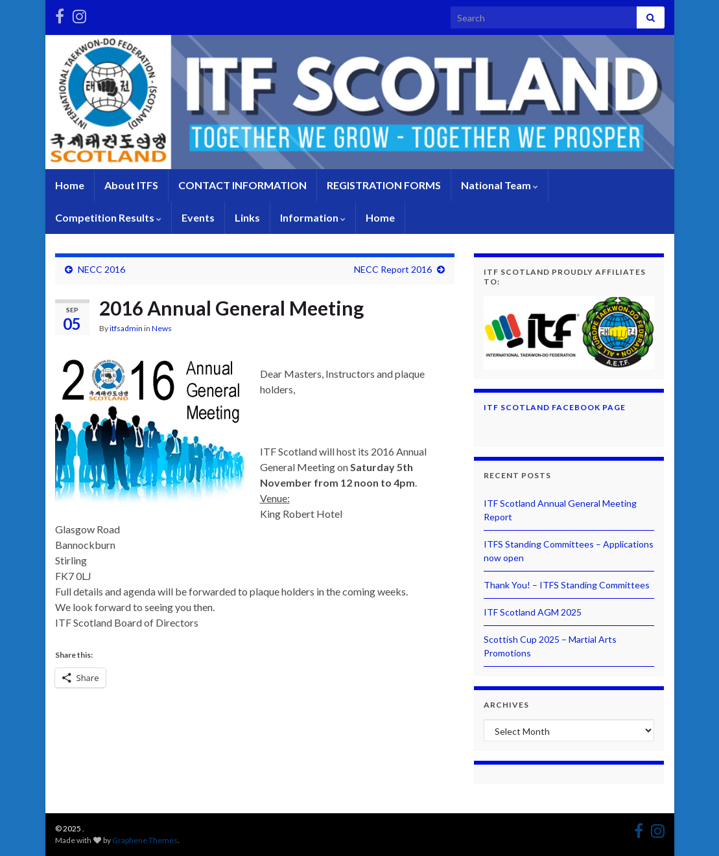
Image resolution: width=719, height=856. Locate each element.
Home (69, 185)
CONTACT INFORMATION (242, 185)
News (162, 328)
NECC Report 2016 (393, 269)
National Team (499, 185)
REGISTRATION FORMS (384, 185)
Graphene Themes (145, 840)
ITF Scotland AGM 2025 (533, 612)
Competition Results (108, 217)
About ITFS (131, 185)
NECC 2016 (101, 269)
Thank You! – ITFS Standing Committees (567, 584)
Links (247, 217)
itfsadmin (126, 328)
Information (313, 217)
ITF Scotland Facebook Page (555, 407)
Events (198, 217)
